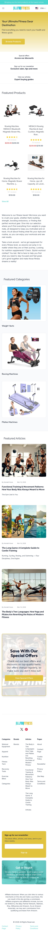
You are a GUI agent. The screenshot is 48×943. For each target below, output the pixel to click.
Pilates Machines (9, 422)
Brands (16, 744)
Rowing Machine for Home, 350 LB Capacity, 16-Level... (36, 181)
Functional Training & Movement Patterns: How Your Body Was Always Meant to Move (29, 779)
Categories (6, 784)
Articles (28, 810)
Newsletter (41, 764)
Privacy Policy (19, 927)
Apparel (5, 752)
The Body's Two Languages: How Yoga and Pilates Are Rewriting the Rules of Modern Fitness (23, 614)
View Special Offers (24, 678)
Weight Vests (8, 325)
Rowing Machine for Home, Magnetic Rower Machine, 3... (12, 181)
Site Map (40, 776)
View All (5, 201)
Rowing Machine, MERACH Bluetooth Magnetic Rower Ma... (12, 129)
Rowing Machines (10, 374)
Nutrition (5, 757)
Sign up (24, 852)
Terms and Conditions (34, 927)
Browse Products (13, 41)
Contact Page (5, 927)
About (39, 744)
